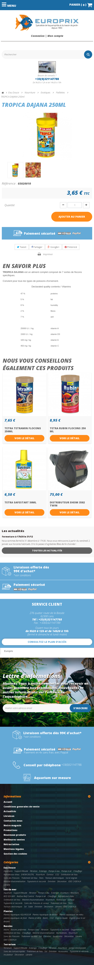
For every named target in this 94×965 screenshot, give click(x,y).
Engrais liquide (61, 918)
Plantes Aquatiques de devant (45, 914)
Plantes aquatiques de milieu (71, 914)
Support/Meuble (21, 871)
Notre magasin (12, 825)
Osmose (50, 874)
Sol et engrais (71, 878)
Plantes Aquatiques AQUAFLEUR (17, 914)
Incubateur (8, 954)
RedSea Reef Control (25, 896)
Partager (37, 247)
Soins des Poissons (12, 878)
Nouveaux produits (15, 834)
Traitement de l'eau (29, 878)
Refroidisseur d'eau (11, 874)
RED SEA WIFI (9, 896)
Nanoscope (61, 899)
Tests (41, 878)
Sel (25, 906)
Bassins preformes (18, 929)
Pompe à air (66, 871)
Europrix (8, 651)
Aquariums (8, 871)
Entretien (51, 881)
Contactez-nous (13, 820)
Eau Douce (10, 867)
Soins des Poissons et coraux (36, 903)
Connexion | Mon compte (47, 36)
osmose (71, 899)
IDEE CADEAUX (74, 881)
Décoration (61, 881)
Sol (40, 936)
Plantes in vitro (34, 918)
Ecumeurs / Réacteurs (69, 892)
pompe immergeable (77, 948)
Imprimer (48, 254)
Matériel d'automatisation (14, 881)
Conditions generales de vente (21, 806)
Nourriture (40, 874)
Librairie (7, 884)
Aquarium (8, 892)
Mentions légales (14, 849)
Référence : (9, 183)
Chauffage (77, 871)
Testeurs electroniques (54, 878)
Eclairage (43, 871)
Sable (30, 906)
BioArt (45, 918)
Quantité (9, 205)
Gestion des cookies (15, 853)
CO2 (57, 874)
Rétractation (11, 844)
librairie (7, 921)
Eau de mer (10, 889)
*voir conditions (22, 575)
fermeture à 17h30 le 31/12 (17, 536)
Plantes (8, 911)
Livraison (9, 816)
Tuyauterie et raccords (36, 881)
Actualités (10, 811)
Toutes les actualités (47, 550)
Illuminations (61, 932)
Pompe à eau (54, 871)
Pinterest (71, 247)
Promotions (10, 830)
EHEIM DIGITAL (27, 874)
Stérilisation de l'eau (69, 874)
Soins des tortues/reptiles (14, 951)
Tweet (21, 247)
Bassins (8, 926)
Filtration (33, 871)
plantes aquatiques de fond (15, 918)
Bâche (6, 929)
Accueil (8, 801)
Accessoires (57, 936)
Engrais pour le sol (77, 918)
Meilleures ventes (14, 839)
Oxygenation (76, 929)
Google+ (53, 247)
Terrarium (10, 944)
